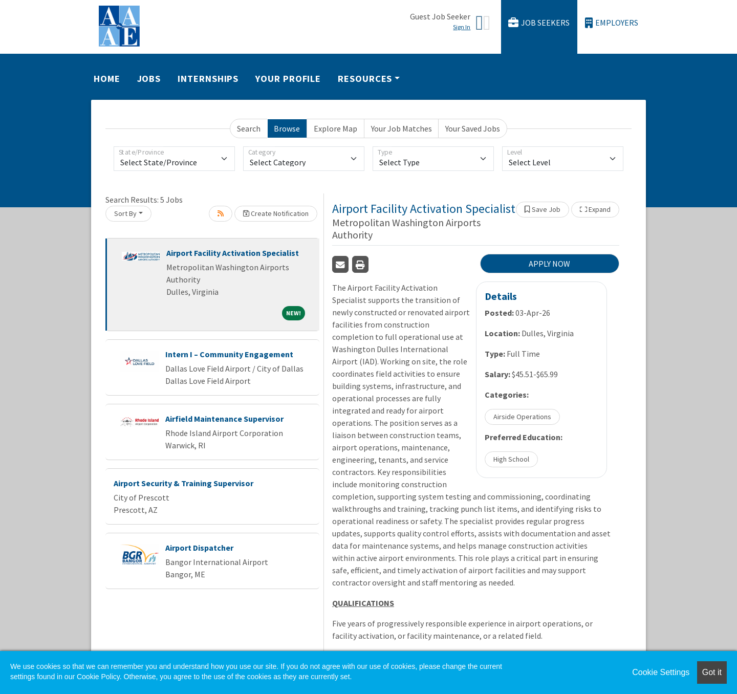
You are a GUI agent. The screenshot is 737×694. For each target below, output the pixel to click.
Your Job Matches (401, 128)
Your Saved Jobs (472, 128)
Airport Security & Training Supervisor (183, 483)
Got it (712, 672)
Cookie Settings (660, 672)
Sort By (125, 213)
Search (249, 128)
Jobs (149, 78)
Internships (208, 78)
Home (107, 78)
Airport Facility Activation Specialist (232, 253)
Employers (611, 22)
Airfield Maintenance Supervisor (224, 419)
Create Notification (276, 213)
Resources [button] (365, 78)
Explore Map (335, 128)
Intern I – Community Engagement (229, 354)
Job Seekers (539, 22)
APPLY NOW (549, 263)
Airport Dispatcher (199, 548)
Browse (287, 128)
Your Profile (288, 78)
